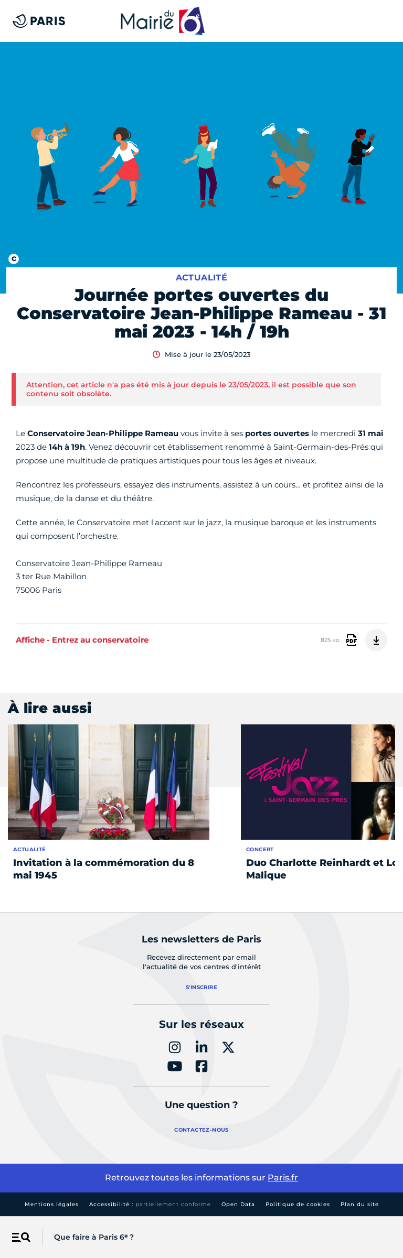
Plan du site (360, 1204)
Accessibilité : (150, 1204)
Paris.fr (283, 1178)
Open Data (238, 1204)
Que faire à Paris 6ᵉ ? (94, 1237)
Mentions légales (52, 1204)
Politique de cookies (298, 1204)
